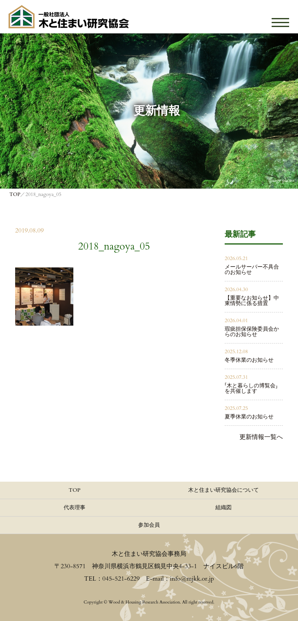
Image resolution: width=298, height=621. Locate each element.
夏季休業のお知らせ (249, 416)
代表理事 (74, 507)
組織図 (223, 507)
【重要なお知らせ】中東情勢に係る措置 (252, 300)
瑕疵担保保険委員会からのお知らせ (252, 331)
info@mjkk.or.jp (192, 578)
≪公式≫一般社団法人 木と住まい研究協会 (68, 16)
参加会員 (149, 525)
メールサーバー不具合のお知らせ (252, 269)
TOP (75, 490)
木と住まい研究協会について (223, 490)
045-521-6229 (121, 578)
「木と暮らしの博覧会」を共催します (251, 388)
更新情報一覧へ (261, 437)
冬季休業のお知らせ (249, 360)
